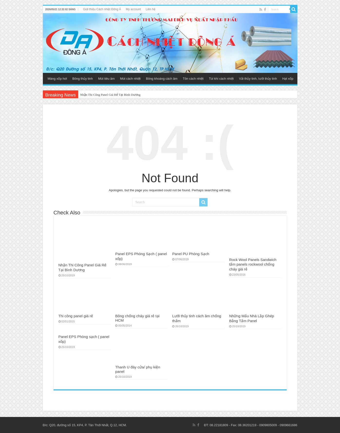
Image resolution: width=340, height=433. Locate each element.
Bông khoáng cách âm (161, 78)
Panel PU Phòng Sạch (190, 254)
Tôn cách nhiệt (193, 78)
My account (133, 9)
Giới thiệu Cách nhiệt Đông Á (102, 9)
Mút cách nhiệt (130, 78)
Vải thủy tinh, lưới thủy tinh (258, 78)
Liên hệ (150, 9)
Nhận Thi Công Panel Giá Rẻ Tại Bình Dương (110, 94)
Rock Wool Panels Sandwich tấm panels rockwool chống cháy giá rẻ (252, 264)
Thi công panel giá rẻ (75, 316)
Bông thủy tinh (82, 78)
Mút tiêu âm (106, 78)
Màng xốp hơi (57, 78)
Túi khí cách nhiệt (221, 78)
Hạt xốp (287, 78)
